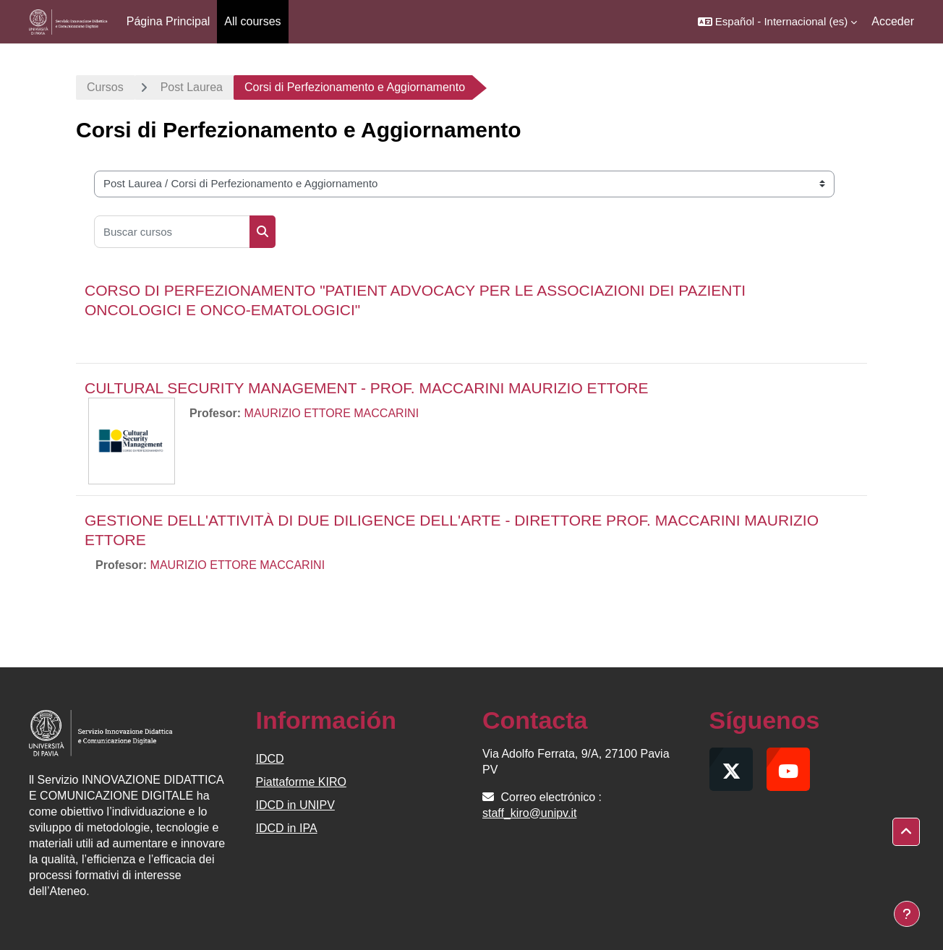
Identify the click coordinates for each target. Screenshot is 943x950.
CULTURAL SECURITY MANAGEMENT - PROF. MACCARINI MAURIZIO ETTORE (366, 388)
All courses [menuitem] (252, 21)
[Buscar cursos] (172, 231)
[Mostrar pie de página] (907, 914)
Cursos (105, 87)
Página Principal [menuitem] (168, 21)
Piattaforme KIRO (301, 782)
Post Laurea (192, 87)
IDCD (270, 759)
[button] (777, 21)
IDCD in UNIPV (295, 805)
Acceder (892, 21)
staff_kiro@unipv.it (529, 813)
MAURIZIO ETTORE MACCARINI (331, 413)
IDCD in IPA (286, 828)
